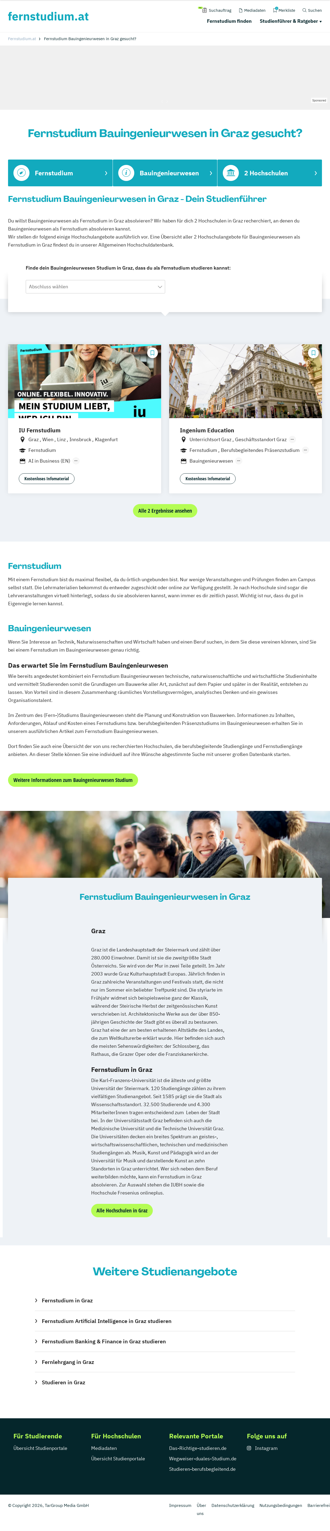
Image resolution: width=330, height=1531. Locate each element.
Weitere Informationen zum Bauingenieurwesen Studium (73, 780)
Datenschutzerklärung (233, 1505)
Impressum (180, 1505)
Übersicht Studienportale (40, 1448)
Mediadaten (104, 1448)
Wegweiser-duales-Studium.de (202, 1459)
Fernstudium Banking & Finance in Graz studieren (104, 1341)
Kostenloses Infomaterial (46, 478)
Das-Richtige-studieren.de (198, 1448)
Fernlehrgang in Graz (68, 1362)
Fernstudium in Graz (67, 1300)
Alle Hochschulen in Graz (122, 1210)
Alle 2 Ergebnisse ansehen (165, 510)
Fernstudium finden (229, 21)
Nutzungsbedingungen (280, 1505)
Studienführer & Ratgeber (289, 21)
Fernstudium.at (22, 38)
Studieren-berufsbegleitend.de (202, 1469)
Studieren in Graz (63, 1382)
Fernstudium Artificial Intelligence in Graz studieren (107, 1321)
